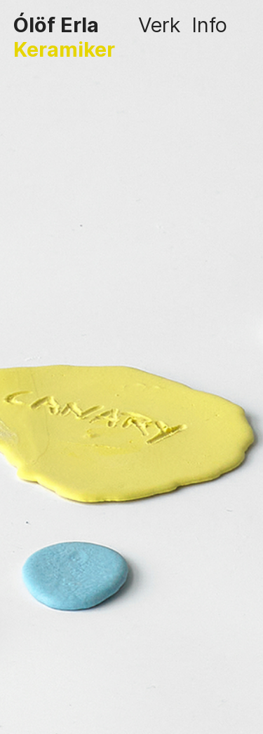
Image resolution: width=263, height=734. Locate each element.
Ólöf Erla (56, 25)
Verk (159, 25)
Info (209, 25)
